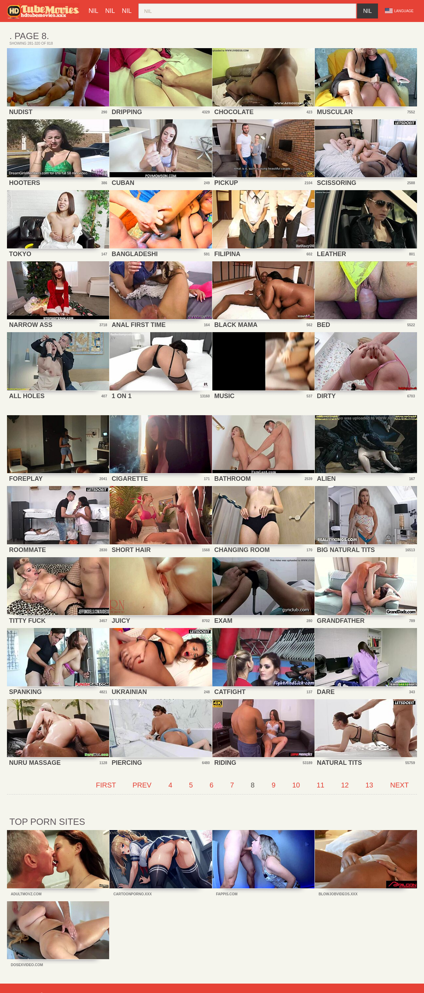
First (106, 785)
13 (369, 785)
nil (93, 10)
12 (345, 785)
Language (399, 11)
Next (399, 785)
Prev (141, 785)
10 (296, 785)
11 (320, 785)
